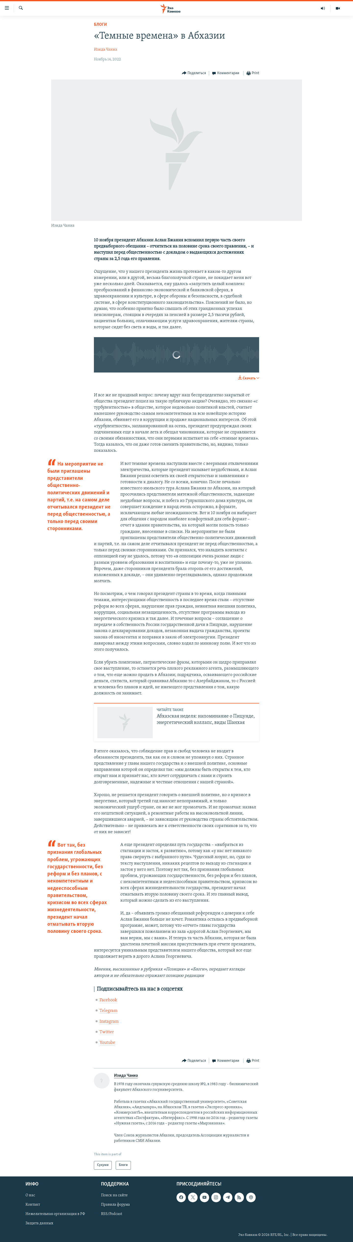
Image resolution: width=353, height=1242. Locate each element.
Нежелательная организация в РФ (55, 1214)
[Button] (194, 73)
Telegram (108, 1010)
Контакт (32, 1205)
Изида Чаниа (105, 50)
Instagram (109, 1021)
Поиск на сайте (114, 1195)
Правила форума (115, 1205)
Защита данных (39, 1223)
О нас (30, 1195)
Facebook (108, 1000)
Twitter (107, 1032)
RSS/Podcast (111, 1214)
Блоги (100, 24)
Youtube (107, 1042)
